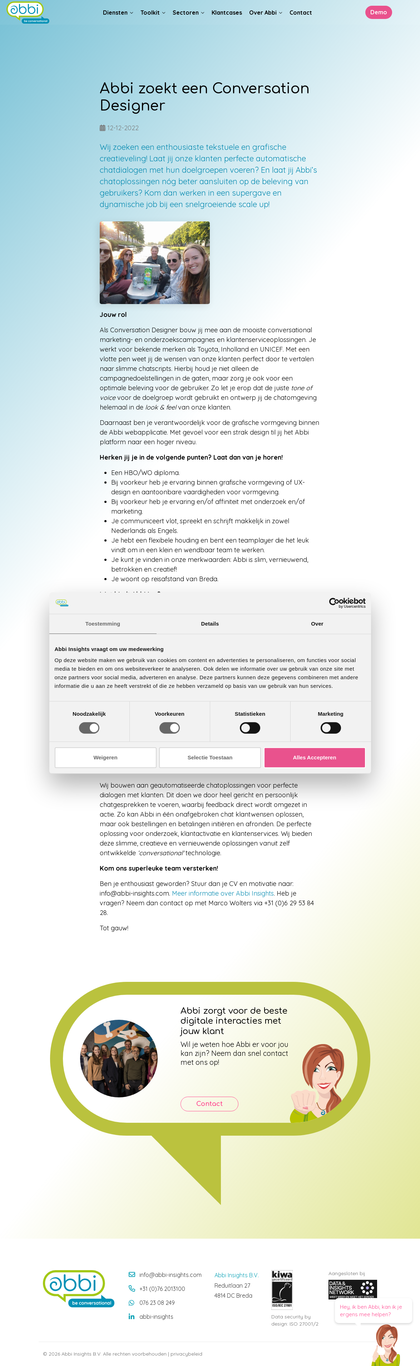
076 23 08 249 (157, 1302)
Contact (301, 25)
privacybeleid (186, 1354)
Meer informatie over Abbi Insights (223, 893)
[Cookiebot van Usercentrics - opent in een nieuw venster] (334, 603)
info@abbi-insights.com (170, 1274)
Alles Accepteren (314, 757)
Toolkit (150, 25)
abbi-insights (156, 1316)
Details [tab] (210, 624)
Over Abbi (263, 25)
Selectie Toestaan (210, 757)
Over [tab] (317, 624)
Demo (374, 25)
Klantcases (227, 25)
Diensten (115, 25)
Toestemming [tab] (102, 624)
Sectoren (186, 25)
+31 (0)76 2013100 (162, 1288)
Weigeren (105, 757)
